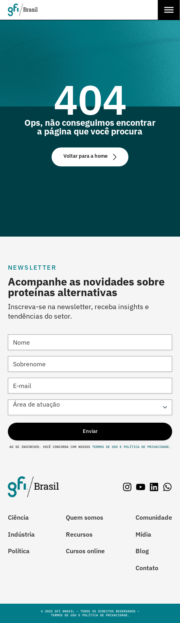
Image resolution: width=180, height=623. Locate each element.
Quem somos (84, 517)
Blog (142, 551)
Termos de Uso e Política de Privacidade (129, 447)
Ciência (18, 517)
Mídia (143, 534)
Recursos (79, 534)
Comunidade (153, 517)
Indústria (21, 534)
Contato (146, 568)
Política (19, 551)
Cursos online (85, 551)
